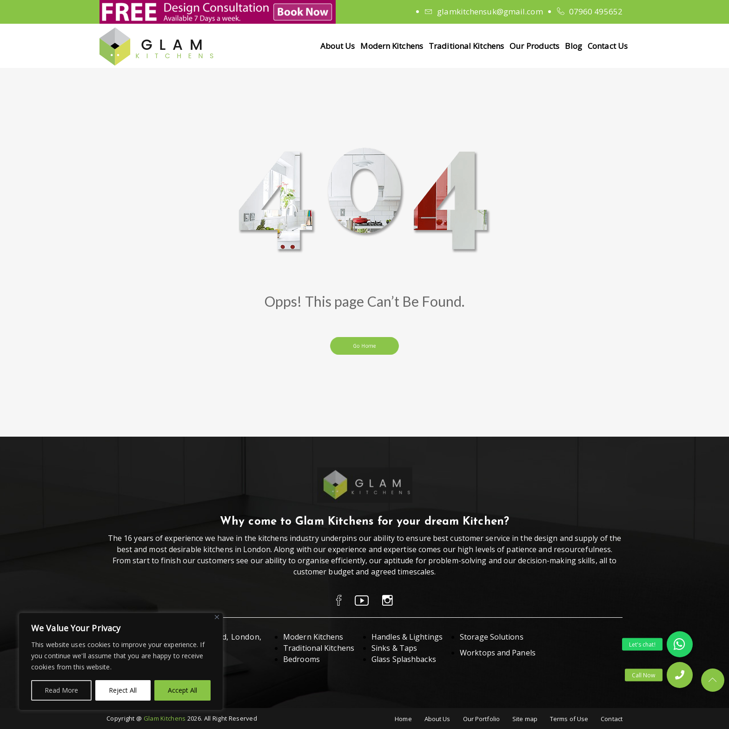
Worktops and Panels (498, 653)
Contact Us (608, 45)
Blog (573, 45)
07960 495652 (596, 11)
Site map (524, 719)
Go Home (364, 345)
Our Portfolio (481, 719)
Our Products (534, 45)
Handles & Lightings (407, 637)
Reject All (123, 690)
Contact (612, 719)
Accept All (182, 690)
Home (403, 719)
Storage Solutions (492, 637)
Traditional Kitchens (466, 45)
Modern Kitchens (391, 45)
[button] (680, 675)
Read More (61, 690)
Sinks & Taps (394, 648)
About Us (337, 45)
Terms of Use (569, 719)
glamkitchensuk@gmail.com (490, 11)
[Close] (217, 617)
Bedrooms (301, 659)
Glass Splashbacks (403, 659)
